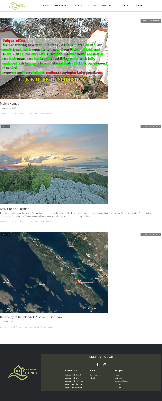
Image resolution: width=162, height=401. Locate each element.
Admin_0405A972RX (9, 113)
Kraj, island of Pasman (14, 208)
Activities (79, 5)
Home (46, 5)
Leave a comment (25, 113)
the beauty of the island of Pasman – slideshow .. (32, 317)
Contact (139, 5)
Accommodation (62, 5)
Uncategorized (154, 21)
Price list (92, 5)
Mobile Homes (9, 103)
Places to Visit (108, 5)
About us (125, 5)
